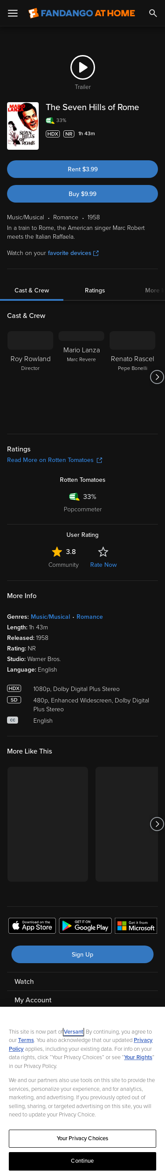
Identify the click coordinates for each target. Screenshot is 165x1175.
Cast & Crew (32, 290)
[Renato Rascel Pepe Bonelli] (132, 377)
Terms (26, 1040)
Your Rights (138, 1057)
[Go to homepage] (82, 13)
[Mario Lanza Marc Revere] (81, 377)
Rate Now (103, 565)
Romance (90, 617)
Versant (73, 1031)
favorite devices (73, 253)
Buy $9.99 (82, 194)
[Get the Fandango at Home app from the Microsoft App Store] (136, 927)
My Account (33, 1000)
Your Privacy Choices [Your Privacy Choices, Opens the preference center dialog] (83, 1138)
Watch (24, 981)
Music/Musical (50, 617)
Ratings (95, 290)
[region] (82, 1091)
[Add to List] (153, 133)
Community (63, 565)
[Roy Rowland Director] (30, 377)
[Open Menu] (13, 13)
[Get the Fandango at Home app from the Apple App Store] (32, 927)
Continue (82, 1160)
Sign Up (82, 954)
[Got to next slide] (157, 377)
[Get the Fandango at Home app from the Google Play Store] (85, 927)
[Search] (153, 13)
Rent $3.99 (83, 169)
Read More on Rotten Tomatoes (54, 460)
